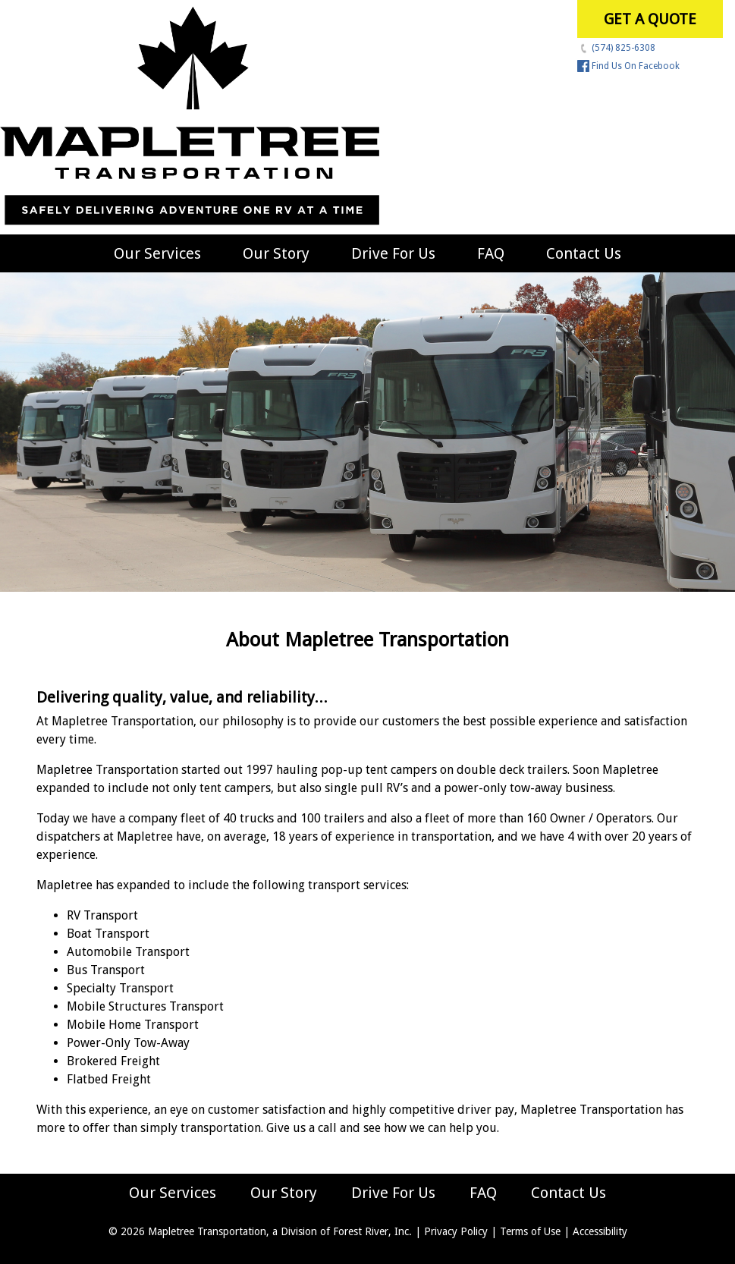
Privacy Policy (456, 1231)
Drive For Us (393, 253)
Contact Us (583, 253)
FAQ (490, 253)
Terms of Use (530, 1231)
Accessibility (600, 1231)
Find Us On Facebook (628, 66)
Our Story (276, 253)
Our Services (157, 253)
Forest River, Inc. (372, 1231)
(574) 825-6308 (616, 47)
